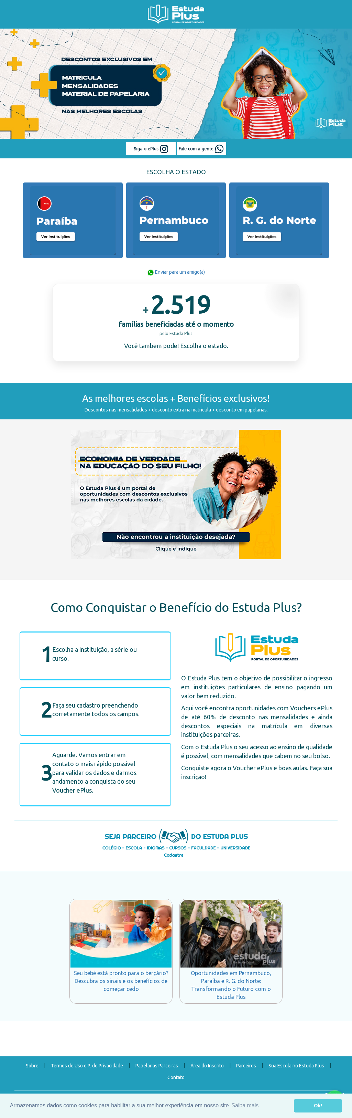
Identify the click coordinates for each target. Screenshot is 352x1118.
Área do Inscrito (207, 1065)
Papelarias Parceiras (156, 1065)
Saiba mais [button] (244, 1105)
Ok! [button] (318, 1105)
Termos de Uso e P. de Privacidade (87, 1065)
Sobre (32, 1065)
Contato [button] (176, 1077)
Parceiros (246, 1065)
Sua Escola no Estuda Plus (296, 1065)
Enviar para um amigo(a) (176, 272)
